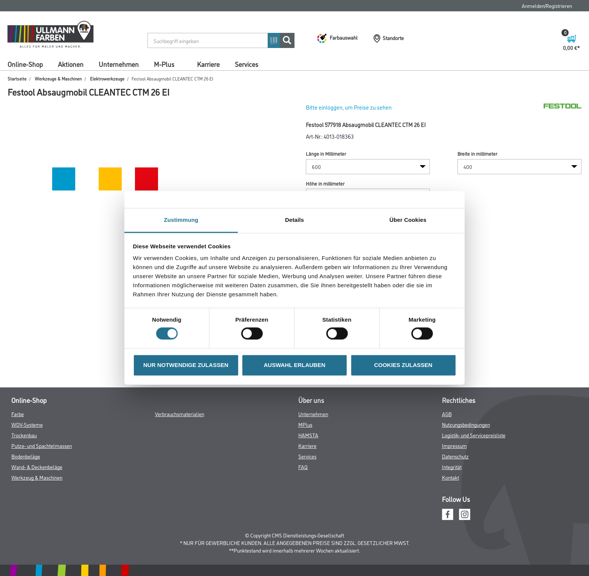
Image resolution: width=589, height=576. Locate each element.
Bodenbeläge (25, 456)
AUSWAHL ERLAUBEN (294, 365)
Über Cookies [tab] (407, 220)
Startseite (17, 78)
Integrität (452, 466)
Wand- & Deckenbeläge (36, 466)
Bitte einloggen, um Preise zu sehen (349, 107)
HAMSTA (308, 434)
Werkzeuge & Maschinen (58, 78)
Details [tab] (294, 220)
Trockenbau (24, 434)
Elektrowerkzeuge (107, 78)
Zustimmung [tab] (181, 220)
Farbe (17, 413)
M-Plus (164, 63)
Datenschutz (455, 456)
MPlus (305, 424)
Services (246, 63)
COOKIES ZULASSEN (403, 365)
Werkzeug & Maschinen (36, 477)
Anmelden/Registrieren (547, 5)
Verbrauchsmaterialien (179, 413)
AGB (447, 413)
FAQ (303, 466)
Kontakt (450, 477)
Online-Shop (25, 63)
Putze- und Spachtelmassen (41, 445)
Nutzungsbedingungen (466, 424)
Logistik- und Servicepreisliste (473, 434)
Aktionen (71, 63)
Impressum (454, 445)
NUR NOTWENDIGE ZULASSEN (185, 365)
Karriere (208, 63)
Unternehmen (119, 63)
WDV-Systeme (27, 424)
